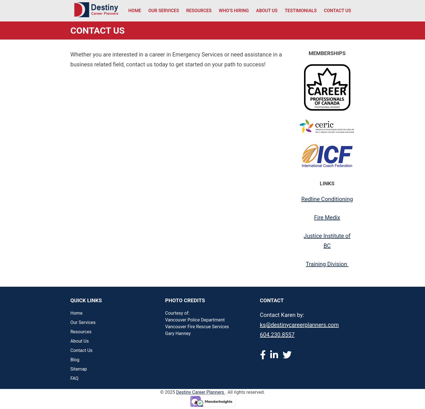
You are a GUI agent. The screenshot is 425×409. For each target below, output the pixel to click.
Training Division (327, 264)
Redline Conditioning (327, 199)
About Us (267, 10)
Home (134, 10)
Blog (75, 359)
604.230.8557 (277, 334)
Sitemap (79, 369)
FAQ (75, 378)
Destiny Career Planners (200, 392)
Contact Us (337, 10)
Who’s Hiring (234, 10)
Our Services (163, 10)
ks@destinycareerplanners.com (299, 324)
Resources (199, 10)
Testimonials (301, 10)
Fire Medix (327, 217)
